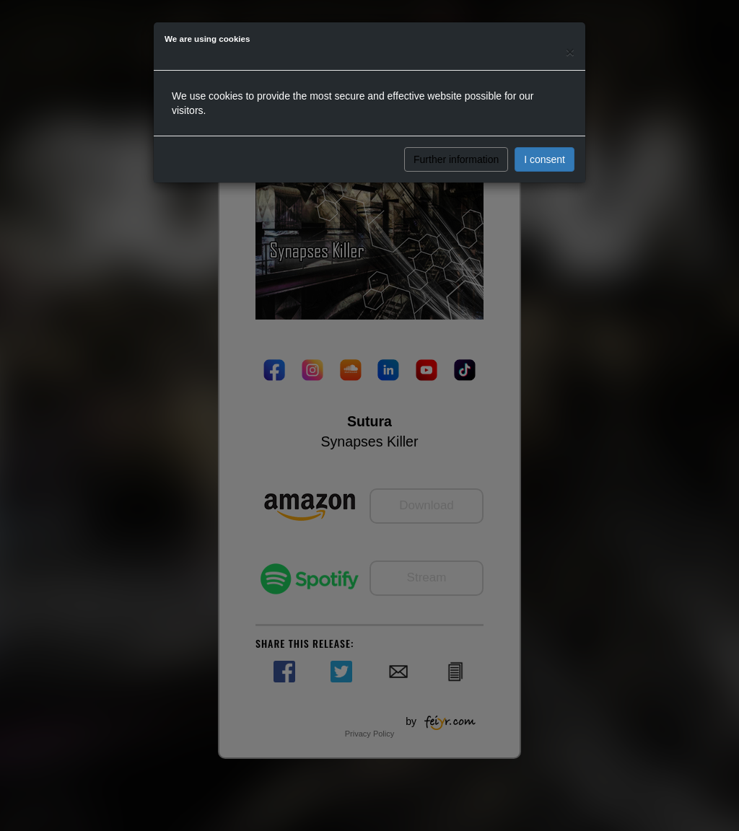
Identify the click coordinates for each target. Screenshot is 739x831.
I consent (544, 159)
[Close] (570, 51)
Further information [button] (456, 159)
